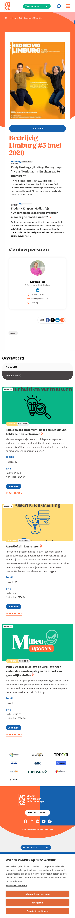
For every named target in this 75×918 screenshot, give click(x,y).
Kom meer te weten (16, 885)
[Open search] (60, 6)
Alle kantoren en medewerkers (37, 829)
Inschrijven (14, 493)
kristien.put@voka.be (37, 298)
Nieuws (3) (11, 366)
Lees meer (14, 487)
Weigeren (37, 902)
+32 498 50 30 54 (35, 294)
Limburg (13, 333)
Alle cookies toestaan (37, 894)
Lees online (38, 128)
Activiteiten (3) (13, 375)
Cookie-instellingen (37, 910)
